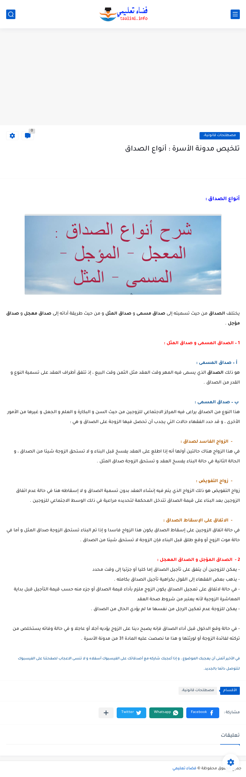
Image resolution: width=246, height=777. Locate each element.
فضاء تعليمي (184, 769)
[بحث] (10, 14)
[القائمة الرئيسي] (235, 14)
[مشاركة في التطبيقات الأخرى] (106, 712)
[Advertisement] (123, 77)
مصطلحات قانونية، (220, 136)
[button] (202, 712)
